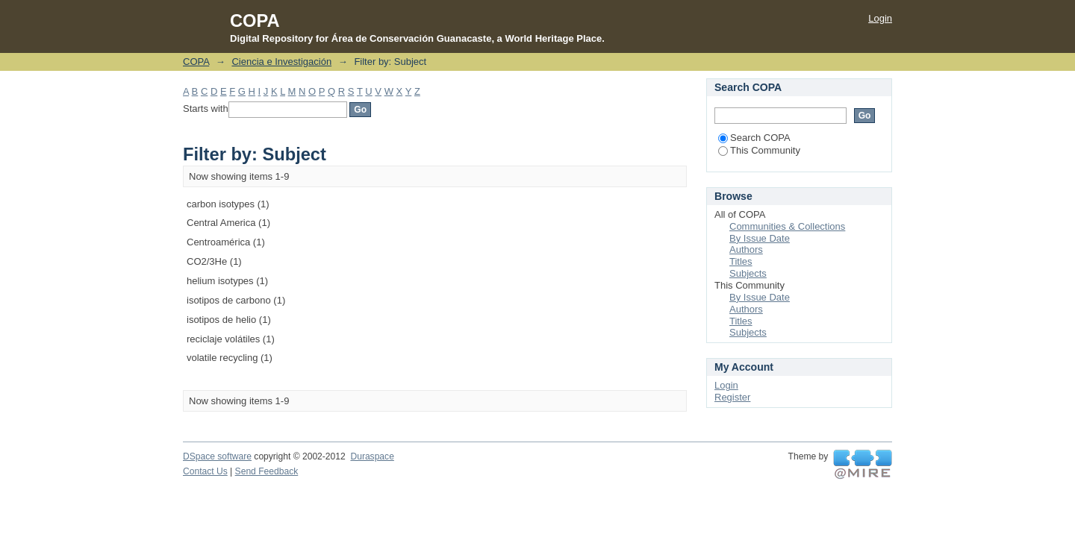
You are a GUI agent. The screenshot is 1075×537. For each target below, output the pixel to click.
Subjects (748, 273)
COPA (196, 61)
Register (732, 397)
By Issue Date (759, 238)
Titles (740, 261)
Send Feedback (267, 471)
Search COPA (754, 137)
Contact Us (205, 471)
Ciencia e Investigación (281, 61)
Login (880, 18)
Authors (746, 249)
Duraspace (371, 456)
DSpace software (217, 456)
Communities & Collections (787, 226)
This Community (759, 150)
